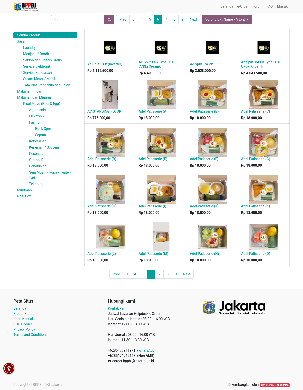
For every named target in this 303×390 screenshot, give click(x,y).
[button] (227, 19)
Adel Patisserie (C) (255, 111)
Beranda (19, 308)
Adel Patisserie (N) (204, 254)
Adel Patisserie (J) (204, 206)
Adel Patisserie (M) (153, 254)
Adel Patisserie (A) (153, 111)
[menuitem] (226, 6)
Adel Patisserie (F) (204, 159)
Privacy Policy (24, 329)
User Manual (23, 319)
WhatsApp (146, 350)
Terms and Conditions (30, 335)
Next (193, 19)
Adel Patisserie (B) (204, 111)
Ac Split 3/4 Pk (201, 64)
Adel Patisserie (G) (255, 159)
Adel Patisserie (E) (153, 159)
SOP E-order (22, 324)
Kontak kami (117, 308)
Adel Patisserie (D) (101, 159)
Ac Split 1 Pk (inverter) (104, 64)
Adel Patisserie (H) (101, 206)
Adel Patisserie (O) (255, 254)
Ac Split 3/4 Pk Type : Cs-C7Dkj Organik (260, 64)
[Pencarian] (109, 19)
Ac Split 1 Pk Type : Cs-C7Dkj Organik (157, 64)
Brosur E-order (24, 314)
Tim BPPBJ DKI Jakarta (275, 385)
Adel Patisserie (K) (255, 206)
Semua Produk (28, 35)
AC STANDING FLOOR (104, 111)
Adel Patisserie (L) (101, 254)
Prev (122, 19)
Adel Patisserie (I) (152, 206)
